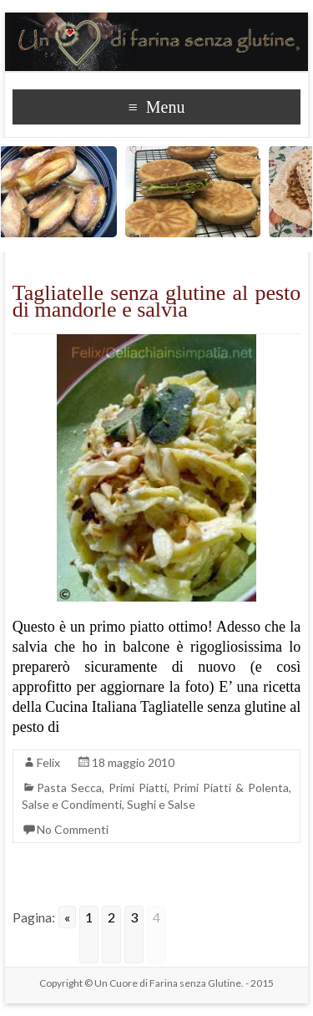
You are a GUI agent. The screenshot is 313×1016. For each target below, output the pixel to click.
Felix (48, 762)
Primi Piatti (138, 787)
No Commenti (73, 829)
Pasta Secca (69, 787)
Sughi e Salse (161, 804)
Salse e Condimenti (72, 804)
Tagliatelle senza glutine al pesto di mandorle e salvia (157, 301)
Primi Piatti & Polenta (231, 787)
